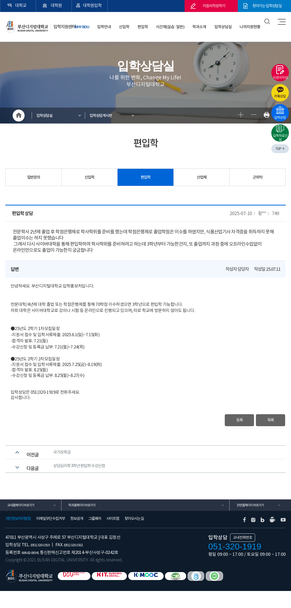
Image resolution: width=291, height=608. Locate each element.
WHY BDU (109, 24)
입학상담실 (228, 24)
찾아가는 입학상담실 (267, 6)
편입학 (159, 24)
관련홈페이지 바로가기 (254, 520)
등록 (219, 421)
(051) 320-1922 (84, 561)
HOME (18, 116)
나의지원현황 (252, 24)
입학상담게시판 (106, 115)
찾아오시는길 (134, 535)
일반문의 (33, 177)
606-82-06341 (33, 569)
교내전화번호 (242, 554)
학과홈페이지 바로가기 (86, 520)
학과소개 (208, 24)
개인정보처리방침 (18, 535)
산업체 (201, 177)
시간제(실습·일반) (183, 24)
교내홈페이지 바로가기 (24, 520)
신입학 (145, 24)
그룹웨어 (94, 535)
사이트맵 (112, 535)
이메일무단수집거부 (50, 535)
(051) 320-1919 (43, 561)
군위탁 (257, 177)
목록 (264, 421)
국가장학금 (63, 457)
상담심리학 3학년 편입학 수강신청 (83, 476)
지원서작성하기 (214, 6)
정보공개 (76, 535)
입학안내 (129, 24)
